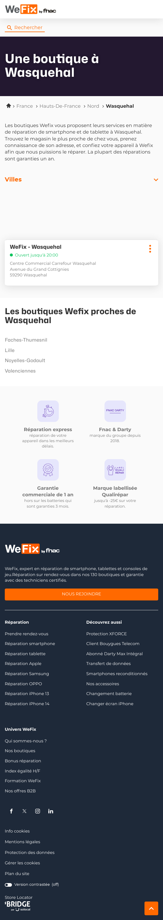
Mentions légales (22, 842)
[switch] (32, 885)
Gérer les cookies (22, 863)
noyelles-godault (80, 360)
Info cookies (17, 831)
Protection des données (30, 853)
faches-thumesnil (80, 340)
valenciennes (80, 371)
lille (80, 350)
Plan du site (17, 874)
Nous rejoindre (81, 594)
